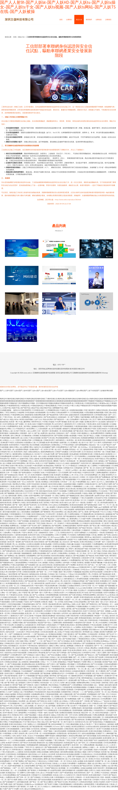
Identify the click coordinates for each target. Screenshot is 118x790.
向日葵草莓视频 (58, 549)
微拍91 (106, 706)
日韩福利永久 (33, 599)
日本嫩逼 (91, 687)
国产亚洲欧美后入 (9, 629)
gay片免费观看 (104, 507)
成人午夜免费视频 (79, 482)
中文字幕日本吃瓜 (6, 639)
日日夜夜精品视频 (77, 412)
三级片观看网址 (99, 627)
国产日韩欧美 (28, 685)
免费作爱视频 (53, 636)
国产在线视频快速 (89, 643)
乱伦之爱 (20, 551)
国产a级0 (66, 558)
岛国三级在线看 (13, 669)
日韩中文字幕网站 (33, 683)
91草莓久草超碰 (48, 422)
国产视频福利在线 (6, 562)
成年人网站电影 (15, 553)
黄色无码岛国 (96, 659)
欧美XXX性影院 (65, 720)
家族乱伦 (69, 556)
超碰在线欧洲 (74, 415)
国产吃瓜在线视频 (96, 593)
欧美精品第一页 (73, 461)
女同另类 (64, 613)
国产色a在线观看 (77, 655)
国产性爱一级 (75, 447)
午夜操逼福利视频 (52, 694)
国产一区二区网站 (93, 773)
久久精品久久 (46, 786)
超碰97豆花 (67, 650)
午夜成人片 (113, 784)
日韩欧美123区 (97, 703)
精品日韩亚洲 (82, 516)
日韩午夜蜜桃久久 (83, 433)
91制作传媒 (19, 657)
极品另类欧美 (80, 729)
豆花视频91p (19, 625)
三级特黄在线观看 (20, 535)
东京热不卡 (38, 454)
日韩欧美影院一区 (46, 696)
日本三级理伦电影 (30, 780)
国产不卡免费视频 (20, 461)
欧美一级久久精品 (40, 456)
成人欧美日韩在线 (46, 565)
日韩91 (18, 440)
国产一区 (16, 768)
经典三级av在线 (110, 412)
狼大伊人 (36, 657)
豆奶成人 (55, 763)
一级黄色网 (13, 560)
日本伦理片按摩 (75, 452)
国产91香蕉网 (35, 602)
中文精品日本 (45, 618)
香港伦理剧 (95, 599)
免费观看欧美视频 (83, 535)
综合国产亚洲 (54, 713)
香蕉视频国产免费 (9, 606)
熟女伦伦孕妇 (48, 419)
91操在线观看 (86, 544)
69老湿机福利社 (37, 417)
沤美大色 (18, 493)
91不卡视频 (53, 572)
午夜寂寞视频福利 (50, 470)
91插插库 (90, 500)
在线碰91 (61, 489)
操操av (53, 715)
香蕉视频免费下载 (44, 724)
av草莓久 (75, 470)
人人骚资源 (19, 752)
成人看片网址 (113, 766)
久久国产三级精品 (12, 692)
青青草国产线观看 (14, 569)
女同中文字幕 (49, 449)
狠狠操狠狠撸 (35, 662)
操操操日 (64, 560)
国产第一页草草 (42, 604)
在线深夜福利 (45, 445)
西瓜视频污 (72, 664)
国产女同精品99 (49, 678)
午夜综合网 (16, 532)
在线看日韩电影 (104, 648)
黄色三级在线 (109, 521)
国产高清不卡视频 (20, 639)
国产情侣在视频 (32, 648)
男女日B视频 (19, 747)
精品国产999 (41, 710)
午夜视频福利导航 (58, 669)
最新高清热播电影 (49, 616)
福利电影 (110, 724)
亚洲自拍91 (60, 433)
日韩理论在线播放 (59, 544)
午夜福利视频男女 (33, 666)
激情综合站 (95, 699)
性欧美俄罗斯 (26, 410)
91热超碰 (37, 616)
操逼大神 (31, 523)
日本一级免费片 (46, 546)
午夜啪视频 (30, 676)
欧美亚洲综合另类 (16, 576)
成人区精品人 (64, 701)
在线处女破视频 (10, 694)
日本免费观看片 (106, 699)
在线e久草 (3, 572)
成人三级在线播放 (23, 512)
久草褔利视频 (42, 770)
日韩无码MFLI (57, 648)
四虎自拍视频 (88, 685)
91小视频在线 (71, 593)
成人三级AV (91, 482)
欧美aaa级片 (38, 558)
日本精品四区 (93, 634)
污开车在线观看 (48, 703)
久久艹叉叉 (32, 639)
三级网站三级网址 (25, 549)
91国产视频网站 (49, 463)
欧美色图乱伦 (110, 646)
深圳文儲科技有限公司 (19, 19)
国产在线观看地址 (108, 489)
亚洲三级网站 (38, 687)
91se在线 (3, 689)
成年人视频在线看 (66, 694)
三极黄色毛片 (14, 616)
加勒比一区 (66, 655)
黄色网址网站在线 (28, 664)
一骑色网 (15, 763)
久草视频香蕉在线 (52, 410)
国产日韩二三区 (105, 565)
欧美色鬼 (77, 713)
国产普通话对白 (92, 604)
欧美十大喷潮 (53, 701)
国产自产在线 (51, 653)
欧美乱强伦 (59, 459)
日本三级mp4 (24, 789)
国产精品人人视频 (93, 436)
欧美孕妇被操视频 (47, 459)
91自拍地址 (105, 773)
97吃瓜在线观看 (96, 625)
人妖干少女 (38, 419)
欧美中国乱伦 (100, 459)
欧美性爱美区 (14, 445)
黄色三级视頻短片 (110, 588)
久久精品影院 (92, 532)
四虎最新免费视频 (87, 438)
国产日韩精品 (36, 777)
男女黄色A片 (73, 782)
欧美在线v (84, 419)
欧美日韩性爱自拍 (104, 736)
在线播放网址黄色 (37, 694)
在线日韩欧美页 (76, 632)
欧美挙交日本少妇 (82, 722)
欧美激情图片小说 (94, 489)
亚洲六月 (18, 643)
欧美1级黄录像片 (95, 775)
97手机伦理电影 (68, 445)
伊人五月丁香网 (95, 419)
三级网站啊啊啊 (17, 627)
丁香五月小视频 (111, 569)
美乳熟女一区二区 (75, 449)
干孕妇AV (9, 516)
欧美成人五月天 (37, 470)
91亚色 (106, 493)
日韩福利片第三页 (6, 452)
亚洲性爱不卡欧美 (7, 442)
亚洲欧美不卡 (108, 625)
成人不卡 (106, 763)
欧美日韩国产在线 (102, 556)
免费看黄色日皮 (28, 567)
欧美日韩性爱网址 (19, 463)
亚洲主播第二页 (98, 717)
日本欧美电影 (44, 599)
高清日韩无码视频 (84, 717)
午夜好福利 (56, 613)
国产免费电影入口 (109, 500)
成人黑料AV (98, 560)
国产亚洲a (4, 646)
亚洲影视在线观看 (59, 546)
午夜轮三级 (82, 436)
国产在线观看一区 (48, 496)
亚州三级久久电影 (58, 500)
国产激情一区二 (42, 572)
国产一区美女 (57, 639)
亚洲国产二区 (16, 611)
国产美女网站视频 (52, 542)
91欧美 (26, 602)
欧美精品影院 (14, 588)
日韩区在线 (81, 424)
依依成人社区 (58, 775)
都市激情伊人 (61, 440)
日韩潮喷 (35, 436)
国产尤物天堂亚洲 (92, 581)
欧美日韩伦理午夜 (56, 717)
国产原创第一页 (89, 623)
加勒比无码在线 (102, 410)
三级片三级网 (101, 653)
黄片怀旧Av (31, 463)
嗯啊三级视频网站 (33, 509)
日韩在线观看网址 (31, 551)
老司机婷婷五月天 (74, 733)
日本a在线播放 (85, 696)
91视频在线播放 (82, 606)
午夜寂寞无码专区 (108, 618)
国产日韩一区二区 (23, 777)
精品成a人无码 (30, 537)
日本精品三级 (53, 574)
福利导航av (67, 604)
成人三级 (91, 669)
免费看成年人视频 (84, 763)
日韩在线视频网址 (55, 479)
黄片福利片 (97, 618)
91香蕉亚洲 (32, 562)
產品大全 (79, 19)
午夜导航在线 (32, 646)
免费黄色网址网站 (83, 683)
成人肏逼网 (51, 507)
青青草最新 (4, 433)
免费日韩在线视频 (39, 553)
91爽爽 (70, 491)
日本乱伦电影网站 (80, 602)
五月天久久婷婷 (59, 683)
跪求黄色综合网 (82, 731)
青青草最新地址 (87, 678)
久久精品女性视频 (108, 456)
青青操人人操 (8, 431)
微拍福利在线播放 (86, 461)
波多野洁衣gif (100, 496)
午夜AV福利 (38, 586)
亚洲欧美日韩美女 (17, 581)
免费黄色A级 (11, 777)
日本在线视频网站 (47, 535)
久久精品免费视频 (9, 696)
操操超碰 (28, 750)
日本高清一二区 (66, 482)
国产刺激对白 (27, 759)
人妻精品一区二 (40, 507)
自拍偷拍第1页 (30, 625)
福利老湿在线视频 (30, 627)
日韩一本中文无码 (71, 715)
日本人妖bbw (53, 505)
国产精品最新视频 (69, 479)
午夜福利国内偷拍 (28, 604)
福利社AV (16, 410)
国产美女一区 (35, 782)
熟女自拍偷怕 (46, 597)
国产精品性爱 (94, 512)
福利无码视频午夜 (68, 770)
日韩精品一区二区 (50, 708)
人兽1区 (113, 745)
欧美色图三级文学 (100, 597)
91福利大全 (64, 410)
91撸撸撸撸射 (77, 486)
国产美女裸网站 (81, 634)
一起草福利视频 (87, 546)
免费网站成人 (15, 526)
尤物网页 (80, 484)
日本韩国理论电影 (101, 415)
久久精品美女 (24, 650)
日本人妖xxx (40, 773)
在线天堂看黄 (87, 588)
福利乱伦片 (39, 747)
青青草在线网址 (102, 583)
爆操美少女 (23, 523)
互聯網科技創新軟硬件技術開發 (44, 373)
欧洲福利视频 (99, 412)
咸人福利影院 (20, 556)
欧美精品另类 (82, 489)
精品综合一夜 (94, 445)
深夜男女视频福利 (12, 470)
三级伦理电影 (76, 530)
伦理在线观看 (35, 673)
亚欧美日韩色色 (65, 671)
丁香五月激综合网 (7, 752)
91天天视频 (26, 514)
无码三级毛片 (17, 736)
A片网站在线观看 (19, 740)
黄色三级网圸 (60, 496)
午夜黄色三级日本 (56, 620)
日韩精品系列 (9, 643)
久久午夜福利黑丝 (26, 519)
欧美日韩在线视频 (84, 440)
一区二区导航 (58, 602)
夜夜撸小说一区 (45, 669)
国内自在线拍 (22, 680)
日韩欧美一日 (80, 777)
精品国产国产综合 (44, 623)
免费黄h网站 (88, 710)
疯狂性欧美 (97, 537)
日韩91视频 (30, 773)
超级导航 (63, 442)
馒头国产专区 (91, 479)
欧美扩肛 (57, 588)
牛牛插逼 (66, 632)
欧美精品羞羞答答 (51, 659)
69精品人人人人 (9, 440)
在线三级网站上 (31, 498)
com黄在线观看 (30, 636)
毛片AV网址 (51, 412)
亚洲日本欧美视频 (95, 731)
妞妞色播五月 (92, 470)
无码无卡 (105, 549)
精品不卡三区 (108, 558)
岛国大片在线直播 (100, 750)
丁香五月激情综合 (99, 724)
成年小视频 (79, 422)
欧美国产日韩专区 (12, 743)
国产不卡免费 (14, 789)
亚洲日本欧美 (102, 429)
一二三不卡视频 (51, 489)
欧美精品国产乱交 (71, 743)
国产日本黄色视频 (70, 780)
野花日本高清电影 (33, 632)
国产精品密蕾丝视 (36, 726)
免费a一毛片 (64, 537)
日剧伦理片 (111, 542)
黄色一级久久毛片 (102, 602)
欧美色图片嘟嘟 (66, 657)
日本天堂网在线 (9, 424)
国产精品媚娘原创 (70, 516)
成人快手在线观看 (55, 429)
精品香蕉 (85, 572)
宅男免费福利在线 (83, 664)
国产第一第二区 (89, 468)
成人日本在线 (54, 486)
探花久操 (113, 602)
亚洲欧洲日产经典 (89, 429)
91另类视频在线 (62, 678)
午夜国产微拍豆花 (51, 768)
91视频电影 (74, 498)
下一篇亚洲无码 (28, 611)
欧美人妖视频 (78, 761)
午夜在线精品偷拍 (75, 786)
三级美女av (27, 678)
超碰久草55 (7, 715)
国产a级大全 (4, 419)
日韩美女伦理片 (59, 593)
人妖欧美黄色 (107, 537)
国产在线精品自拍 (11, 475)
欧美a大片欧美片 (86, 724)
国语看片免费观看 (106, 632)
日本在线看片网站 (64, 611)
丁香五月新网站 (22, 468)
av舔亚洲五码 (14, 507)
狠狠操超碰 (43, 745)
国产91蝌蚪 (75, 417)
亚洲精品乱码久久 (37, 789)
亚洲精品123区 (34, 468)
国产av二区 (33, 763)
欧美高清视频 (67, 431)
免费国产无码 (36, 539)
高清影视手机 (6, 678)
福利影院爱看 (80, 509)
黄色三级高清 (111, 496)
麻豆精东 (100, 595)
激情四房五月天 (70, 424)
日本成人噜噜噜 (97, 535)
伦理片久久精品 (95, 770)
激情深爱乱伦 (46, 468)
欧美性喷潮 (64, 595)
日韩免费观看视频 (52, 595)
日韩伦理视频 (19, 738)
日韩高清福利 (51, 625)
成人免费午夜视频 (56, 599)
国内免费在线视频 (67, 752)
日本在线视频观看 (12, 729)
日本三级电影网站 (20, 713)
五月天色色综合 (87, 452)
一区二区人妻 (82, 669)
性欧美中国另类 (82, 775)
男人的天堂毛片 (58, 424)
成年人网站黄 (16, 436)
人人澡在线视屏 (42, 429)
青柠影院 (112, 556)
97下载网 (60, 625)
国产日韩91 (51, 664)
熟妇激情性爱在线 (55, 604)
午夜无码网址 (24, 560)
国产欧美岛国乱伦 (50, 417)
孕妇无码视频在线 (57, 759)
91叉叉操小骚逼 (71, 590)
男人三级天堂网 (47, 588)
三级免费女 (7, 532)
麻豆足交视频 (71, 683)
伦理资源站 (19, 442)
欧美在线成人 (67, 569)
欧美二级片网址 (25, 426)
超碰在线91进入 (6, 623)
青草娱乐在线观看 (23, 694)
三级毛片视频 (25, 729)
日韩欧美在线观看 (29, 572)
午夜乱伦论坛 (42, 761)
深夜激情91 (57, 687)
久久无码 (47, 629)
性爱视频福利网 (32, 745)
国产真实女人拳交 (103, 479)
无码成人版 (28, 595)
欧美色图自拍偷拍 (43, 500)
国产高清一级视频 (104, 611)
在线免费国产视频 (100, 708)
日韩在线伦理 (69, 551)
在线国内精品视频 (76, 410)
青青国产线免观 (12, 650)
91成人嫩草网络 (25, 422)
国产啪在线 (75, 542)
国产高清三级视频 (57, 618)
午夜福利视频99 (110, 417)
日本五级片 (4, 636)
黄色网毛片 (110, 475)
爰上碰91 (13, 680)
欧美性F (3, 703)
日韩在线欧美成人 (98, 519)
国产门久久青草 (95, 442)
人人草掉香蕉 (106, 528)
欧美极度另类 (94, 539)
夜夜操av (3, 574)
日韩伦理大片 (91, 729)
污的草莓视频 (80, 666)
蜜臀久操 (47, 759)
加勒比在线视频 (43, 752)
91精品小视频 (87, 493)
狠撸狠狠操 (48, 558)
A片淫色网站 (95, 641)
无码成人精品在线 (108, 551)
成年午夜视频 (47, 539)
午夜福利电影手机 (9, 521)
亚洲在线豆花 (13, 618)
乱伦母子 (74, 706)
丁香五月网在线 (59, 740)
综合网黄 (22, 701)
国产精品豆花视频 (42, 676)
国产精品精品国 (105, 574)
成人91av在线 (70, 759)
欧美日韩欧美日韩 (92, 777)
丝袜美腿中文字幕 (15, 572)
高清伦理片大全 (59, 590)
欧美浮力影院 (79, 491)
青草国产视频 (17, 685)
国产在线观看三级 (31, 565)
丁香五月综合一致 (9, 417)
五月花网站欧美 (58, 699)
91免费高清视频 (101, 669)
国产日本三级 (78, 659)
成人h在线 (24, 438)
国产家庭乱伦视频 (40, 643)
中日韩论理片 (51, 514)
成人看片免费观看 (41, 479)
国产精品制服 (46, 673)
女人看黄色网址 (72, 519)
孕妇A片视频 (89, 431)
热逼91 (65, 786)
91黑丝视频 (88, 412)
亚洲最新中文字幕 (25, 687)
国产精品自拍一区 (64, 676)
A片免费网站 (59, 528)
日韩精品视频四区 (88, 583)
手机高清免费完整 (51, 586)
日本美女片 (63, 738)
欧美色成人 (35, 696)
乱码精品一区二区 (75, 553)
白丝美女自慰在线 (92, 726)
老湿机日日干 (63, 680)
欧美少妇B (31, 424)
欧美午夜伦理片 (99, 768)
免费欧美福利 (77, 708)
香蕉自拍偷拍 (38, 759)
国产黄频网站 (62, 664)
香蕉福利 (45, 680)
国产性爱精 (58, 436)
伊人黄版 (102, 475)
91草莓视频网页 (42, 738)
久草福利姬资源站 (52, 671)
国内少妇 (28, 657)
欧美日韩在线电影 (102, 713)
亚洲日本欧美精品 (86, 542)
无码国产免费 (14, 699)
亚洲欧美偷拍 (94, 579)
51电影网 (20, 412)
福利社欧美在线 (6, 502)
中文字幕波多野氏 (110, 449)
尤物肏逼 (76, 569)
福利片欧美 (111, 431)
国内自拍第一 (11, 632)
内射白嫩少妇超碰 (73, 544)
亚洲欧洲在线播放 (19, 745)
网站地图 (109, 390)
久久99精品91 (85, 523)
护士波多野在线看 (54, 770)
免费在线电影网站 (36, 708)
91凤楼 (73, 562)
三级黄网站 (45, 509)
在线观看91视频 (82, 770)
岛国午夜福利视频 (14, 766)
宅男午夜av (48, 593)
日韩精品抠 (82, 466)
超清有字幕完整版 (9, 468)
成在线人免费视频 (81, 629)
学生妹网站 (91, 609)
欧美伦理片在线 (34, 535)
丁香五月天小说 (28, 558)
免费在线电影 (55, 752)
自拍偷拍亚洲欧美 (78, 671)
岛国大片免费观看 (41, 685)
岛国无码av (8, 653)
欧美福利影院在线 (108, 419)
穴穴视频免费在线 (87, 514)
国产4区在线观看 (80, 694)
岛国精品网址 (14, 433)
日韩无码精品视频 (14, 604)
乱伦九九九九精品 (63, 463)
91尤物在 (4, 597)
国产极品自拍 (23, 574)
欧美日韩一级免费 (14, 542)
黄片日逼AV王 (69, 722)
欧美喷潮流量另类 (54, 456)
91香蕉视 (53, 680)
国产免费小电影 (7, 784)
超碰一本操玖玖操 (85, 780)
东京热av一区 (86, 447)
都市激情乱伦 (69, 579)
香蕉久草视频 (44, 717)
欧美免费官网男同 (97, 433)
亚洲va (93, 639)
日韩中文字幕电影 (93, 752)
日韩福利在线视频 (17, 613)
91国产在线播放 (12, 530)
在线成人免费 (43, 486)
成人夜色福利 (31, 701)
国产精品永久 (90, 655)
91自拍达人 (63, 574)
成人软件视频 (51, 706)
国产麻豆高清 (78, 431)
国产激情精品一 (7, 768)
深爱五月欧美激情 (30, 477)
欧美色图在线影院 (107, 502)
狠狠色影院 (49, 528)
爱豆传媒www (73, 567)
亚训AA (99, 468)
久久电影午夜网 (85, 519)
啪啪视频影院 (27, 553)
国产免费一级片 (37, 593)
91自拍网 (109, 567)
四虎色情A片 (42, 581)
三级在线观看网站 (20, 562)
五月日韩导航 (43, 505)
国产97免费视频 (99, 567)
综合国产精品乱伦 (70, 717)
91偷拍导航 (24, 445)
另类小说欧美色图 (95, 426)
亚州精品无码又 (20, 666)
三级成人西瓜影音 (16, 486)
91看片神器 (54, 502)
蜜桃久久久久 (5, 489)
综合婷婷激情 (111, 643)
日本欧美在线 (75, 438)
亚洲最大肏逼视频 (70, 436)
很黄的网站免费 (40, 415)
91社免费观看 (46, 650)
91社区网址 (52, 493)
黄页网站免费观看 (82, 625)
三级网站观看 (57, 623)
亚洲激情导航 (66, 692)
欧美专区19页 (82, 565)
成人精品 (83, 470)
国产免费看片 (99, 676)
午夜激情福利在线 (45, 551)
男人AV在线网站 (102, 623)
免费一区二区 (35, 786)
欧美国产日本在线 (48, 438)
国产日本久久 (16, 759)
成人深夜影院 (24, 662)
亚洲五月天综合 (94, 759)
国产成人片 (7, 750)
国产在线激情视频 (65, 659)
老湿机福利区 (58, 743)
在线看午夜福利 (9, 657)
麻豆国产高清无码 (30, 505)
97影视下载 (26, 593)
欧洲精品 (45, 482)
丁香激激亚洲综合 (83, 639)
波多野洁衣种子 (51, 583)
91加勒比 (99, 558)
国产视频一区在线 (99, 613)
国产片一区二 (99, 646)
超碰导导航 (24, 459)
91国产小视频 (6, 763)
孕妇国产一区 (99, 616)
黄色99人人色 (18, 477)
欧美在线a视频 (46, 544)
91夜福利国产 (64, 498)
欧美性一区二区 (101, 692)
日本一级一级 (19, 717)
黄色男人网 (23, 733)
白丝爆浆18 (7, 685)
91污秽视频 (94, 576)
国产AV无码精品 (64, 641)
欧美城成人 (42, 627)
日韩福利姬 (78, 468)
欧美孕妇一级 (72, 440)
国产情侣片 (24, 743)
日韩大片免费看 (61, 535)
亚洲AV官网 (93, 477)
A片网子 (15, 733)
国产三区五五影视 (38, 489)
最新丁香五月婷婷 (65, 572)
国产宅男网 (63, 636)
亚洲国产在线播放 (68, 588)
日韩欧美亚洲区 (112, 440)
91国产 (5, 789)
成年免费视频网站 (81, 445)
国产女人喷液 (83, 512)
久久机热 (63, 763)
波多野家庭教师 (47, 567)
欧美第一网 (13, 422)
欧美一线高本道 (18, 537)
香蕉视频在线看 (111, 768)
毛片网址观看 (37, 678)
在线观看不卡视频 (23, 696)
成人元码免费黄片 (73, 419)
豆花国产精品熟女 (69, 648)
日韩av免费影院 (69, 576)
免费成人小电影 (88, 747)
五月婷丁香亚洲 (19, 431)
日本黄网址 (7, 736)
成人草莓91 (69, 549)
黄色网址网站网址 (27, 479)
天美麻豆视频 (110, 452)
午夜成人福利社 (54, 581)
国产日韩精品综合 (6, 747)
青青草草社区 (36, 422)
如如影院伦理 (103, 740)
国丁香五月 (23, 618)
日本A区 (80, 648)
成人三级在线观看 (73, 546)
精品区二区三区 (82, 759)
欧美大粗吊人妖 (65, 502)
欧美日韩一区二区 (31, 613)
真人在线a (58, 632)
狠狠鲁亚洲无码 (77, 676)
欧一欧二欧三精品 (94, 551)
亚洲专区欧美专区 (45, 590)
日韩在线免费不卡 (62, 412)
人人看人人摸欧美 (83, 636)
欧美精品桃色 (49, 466)
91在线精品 (32, 713)
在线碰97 (24, 526)
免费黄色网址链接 (85, 715)
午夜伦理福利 (38, 466)
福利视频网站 (6, 546)
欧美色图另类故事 (111, 544)
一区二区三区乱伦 (65, 761)
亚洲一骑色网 (105, 777)
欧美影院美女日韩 (12, 519)
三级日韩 (96, 528)
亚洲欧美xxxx (29, 784)
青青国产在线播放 (11, 599)
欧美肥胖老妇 (41, 664)
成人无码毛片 (18, 620)
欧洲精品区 (39, 784)
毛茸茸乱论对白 (97, 636)
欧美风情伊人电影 (20, 452)
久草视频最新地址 (111, 463)
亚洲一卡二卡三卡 (105, 505)
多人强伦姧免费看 (28, 766)
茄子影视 (87, 641)
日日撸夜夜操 (27, 436)
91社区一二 (56, 609)
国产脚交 (80, 740)
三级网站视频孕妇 (102, 472)
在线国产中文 (72, 539)
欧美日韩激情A (36, 475)
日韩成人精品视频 (105, 756)
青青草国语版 (35, 650)
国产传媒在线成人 (72, 750)
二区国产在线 (45, 516)
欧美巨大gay (101, 643)
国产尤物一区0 (103, 694)
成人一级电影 (99, 685)
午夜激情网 (8, 738)
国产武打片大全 (38, 720)
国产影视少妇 (42, 701)
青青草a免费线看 (75, 703)
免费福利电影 (58, 551)
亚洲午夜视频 (13, 731)
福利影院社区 (43, 646)
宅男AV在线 (63, 415)
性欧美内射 (75, 616)
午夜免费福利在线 (101, 784)
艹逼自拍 (105, 701)
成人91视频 (39, 659)
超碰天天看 (36, 549)
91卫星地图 (41, 442)
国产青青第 (32, 770)
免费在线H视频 (45, 699)
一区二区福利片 (59, 523)
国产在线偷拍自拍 (79, 756)
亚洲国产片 (100, 733)
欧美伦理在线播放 (58, 556)
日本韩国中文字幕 (50, 611)
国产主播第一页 (10, 756)
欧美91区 (69, 500)
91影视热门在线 (39, 472)
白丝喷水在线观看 (33, 544)
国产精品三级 (41, 766)
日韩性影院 (45, 666)
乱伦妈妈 (102, 422)
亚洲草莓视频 (77, 710)
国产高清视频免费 (102, 655)
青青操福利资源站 (85, 618)
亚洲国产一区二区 (93, 502)
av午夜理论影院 (35, 731)
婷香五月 (24, 597)
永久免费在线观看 (107, 629)
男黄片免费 (98, 449)
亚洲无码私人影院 (39, 750)
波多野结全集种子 (71, 620)
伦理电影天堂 (68, 468)
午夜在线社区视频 (107, 579)
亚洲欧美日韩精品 (40, 493)
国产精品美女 (50, 519)
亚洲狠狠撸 (71, 731)
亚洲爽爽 (14, 549)
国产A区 (37, 567)
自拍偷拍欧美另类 (98, 440)
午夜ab (70, 574)
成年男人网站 (69, 629)
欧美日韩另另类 (56, 516)
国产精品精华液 (52, 415)
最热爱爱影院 (25, 669)
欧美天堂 (71, 422)
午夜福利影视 (68, 687)
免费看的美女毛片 (58, 673)
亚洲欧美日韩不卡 (91, 422)
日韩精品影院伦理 (27, 586)
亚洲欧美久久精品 (19, 502)
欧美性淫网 (66, 530)
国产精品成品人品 (41, 634)
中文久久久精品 (106, 512)
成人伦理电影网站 (11, 687)
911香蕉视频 (42, 498)
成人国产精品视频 (61, 477)
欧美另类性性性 (80, 773)
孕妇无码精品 (54, 685)
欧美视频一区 (64, 768)
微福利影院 (29, 415)
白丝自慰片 (21, 632)
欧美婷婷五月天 (108, 659)
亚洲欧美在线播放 (9, 579)
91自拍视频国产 (27, 671)
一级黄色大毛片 (100, 486)
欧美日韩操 (44, 657)
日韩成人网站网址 (90, 648)
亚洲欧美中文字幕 (111, 676)
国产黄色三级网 (88, 560)
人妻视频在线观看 (84, 673)
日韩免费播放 (77, 685)
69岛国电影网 (55, 530)
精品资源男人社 (18, 498)
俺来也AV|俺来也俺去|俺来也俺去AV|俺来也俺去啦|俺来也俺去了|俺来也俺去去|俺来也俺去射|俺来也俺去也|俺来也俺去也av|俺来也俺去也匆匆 (51, 399)
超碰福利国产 (76, 463)
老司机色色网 (6, 659)
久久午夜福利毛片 (19, 429)
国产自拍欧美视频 (110, 703)
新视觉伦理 (41, 743)
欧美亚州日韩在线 (46, 461)
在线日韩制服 (46, 521)
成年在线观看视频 (88, 733)
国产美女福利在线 (78, 720)
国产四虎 (91, 602)
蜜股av (20, 780)
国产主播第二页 (21, 424)
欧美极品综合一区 (42, 620)
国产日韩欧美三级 (23, 539)
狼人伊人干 (48, 687)
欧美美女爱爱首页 (78, 726)
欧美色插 (4, 786)
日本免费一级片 (100, 542)
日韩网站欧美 (52, 710)
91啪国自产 (105, 530)
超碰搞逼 (87, 659)
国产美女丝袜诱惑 (44, 556)
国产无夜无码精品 (75, 595)
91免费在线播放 (105, 466)
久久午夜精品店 (71, 466)
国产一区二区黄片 (80, 657)
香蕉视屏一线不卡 (27, 433)
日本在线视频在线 (65, 710)
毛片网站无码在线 (95, 680)
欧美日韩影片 (107, 770)
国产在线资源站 (6, 745)
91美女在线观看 (44, 576)
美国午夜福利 (10, 609)
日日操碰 (98, 500)
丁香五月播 (72, 636)
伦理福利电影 (107, 442)
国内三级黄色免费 (87, 496)
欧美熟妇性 (65, 766)
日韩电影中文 (36, 775)
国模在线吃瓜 (57, 786)
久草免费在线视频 (81, 579)
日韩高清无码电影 (86, 782)
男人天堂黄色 (93, 574)
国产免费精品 (9, 556)
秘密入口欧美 (39, 519)
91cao (107, 595)
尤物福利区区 (43, 532)
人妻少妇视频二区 (30, 706)
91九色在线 (103, 491)
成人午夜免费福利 (27, 692)
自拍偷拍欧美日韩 (30, 576)
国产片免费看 (71, 565)
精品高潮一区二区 (51, 720)
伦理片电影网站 (34, 496)
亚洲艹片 (22, 676)
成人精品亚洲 (104, 516)
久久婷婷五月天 (70, 775)
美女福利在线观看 (95, 738)
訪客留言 (108, 19)
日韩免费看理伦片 (62, 447)
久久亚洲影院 (73, 442)
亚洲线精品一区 (111, 532)
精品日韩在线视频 (53, 692)
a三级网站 (77, 627)
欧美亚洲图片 (100, 438)
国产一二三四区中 (102, 609)
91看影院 (102, 671)
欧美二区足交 (28, 736)
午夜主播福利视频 (72, 724)
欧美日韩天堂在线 (44, 763)
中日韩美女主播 (47, 777)
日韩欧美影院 (69, 729)
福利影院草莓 (88, 449)
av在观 (113, 611)
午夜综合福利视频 (72, 523)
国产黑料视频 (57, 468)
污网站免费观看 (89, 745)
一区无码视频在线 (13, 703)
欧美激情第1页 (57, 780)
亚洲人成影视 (34, 459)
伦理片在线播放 (109, 593)
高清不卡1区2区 (112, 782)
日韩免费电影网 (6, 456)
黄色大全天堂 (17, 678)
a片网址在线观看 (55, 569)
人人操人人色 (88, 486)
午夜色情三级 (28, 456)
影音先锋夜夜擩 (32, 502)
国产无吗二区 (83, 743)
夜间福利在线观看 (56, 729)
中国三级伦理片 (89, 410)
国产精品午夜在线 (85, 528)
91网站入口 (59, 579)
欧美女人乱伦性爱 (25, 466)
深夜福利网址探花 (111, 717)
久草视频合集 (38, 440)
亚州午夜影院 (8, 713)
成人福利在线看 (11, 496)
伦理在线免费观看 (86, 616)
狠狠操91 (66, 429)
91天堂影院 (72, 535)
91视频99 (39, 424)
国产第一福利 (18, 505)
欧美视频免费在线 (12, 583)
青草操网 (6, 436)
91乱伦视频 (12, 482)
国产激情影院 (46, 512)
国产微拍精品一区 (105, 604)
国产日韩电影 (62, 653)
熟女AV (49, 523)
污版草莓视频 (85, 417)
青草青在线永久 (18, 750)
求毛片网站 (5, 466)
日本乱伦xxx (85, 569)
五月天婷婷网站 (80, 456)
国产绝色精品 (18, 784)
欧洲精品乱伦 (29, 454)
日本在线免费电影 (91, 475)
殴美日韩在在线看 (33, 609)
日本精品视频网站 (91, 491)
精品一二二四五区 (64, 470)
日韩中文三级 (54, 738)
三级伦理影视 (12, 574)
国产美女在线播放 (54, 655)
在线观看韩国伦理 (86, 415)
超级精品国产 (5, 558)
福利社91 (37, 447)
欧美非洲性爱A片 (64, 708)
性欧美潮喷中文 (92, 756)
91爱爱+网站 (86, 662)
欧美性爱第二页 (107, 759)
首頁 (60, 19)
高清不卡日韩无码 (89, 611)
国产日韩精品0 (29, 655)
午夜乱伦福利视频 (17, 565)
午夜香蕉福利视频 (80, 426)
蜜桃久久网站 (54, 646)
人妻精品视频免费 (59, 539)
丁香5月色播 (25, 699)
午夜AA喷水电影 (108, 546)
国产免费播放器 (105, 477)
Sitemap (105, 373)
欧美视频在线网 (34, 530)
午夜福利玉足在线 (16, 595)
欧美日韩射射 (39, 542)
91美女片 (103, 780)
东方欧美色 (35, 729)
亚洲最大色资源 (60, 696)
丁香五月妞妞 (41, 523)
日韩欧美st (95, 530)
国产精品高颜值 (79, 556)
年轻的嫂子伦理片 (52, 773)
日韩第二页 (84, 477)
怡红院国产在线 (95, 549)
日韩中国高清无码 (32, 546)
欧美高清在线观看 (76, 505)
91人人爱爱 (67, 756)
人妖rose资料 (31, 431)
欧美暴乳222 (17, 456)
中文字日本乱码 (109, 606)
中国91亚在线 (105, 673)
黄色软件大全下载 (44, 639)
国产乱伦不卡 (112, 634)
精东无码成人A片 (34, 754)
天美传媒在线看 (106, 436)
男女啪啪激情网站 (62, 438)
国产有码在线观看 (62, 454)
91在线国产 (23, 530)
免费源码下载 (21, 609)
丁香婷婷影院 (75, 558)
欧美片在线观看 (77, 641)
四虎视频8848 (22, 754)
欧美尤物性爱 (89, 761)
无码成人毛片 (36, 606)
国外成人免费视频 (67, 646)
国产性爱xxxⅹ (83, 680)
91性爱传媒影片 (52, 472)
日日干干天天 (28, 493)
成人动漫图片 (24, 731)
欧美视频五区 (14, 646)
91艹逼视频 (99, 586)
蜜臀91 (22, 773)
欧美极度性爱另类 (46, 436)
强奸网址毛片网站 (19, 484)
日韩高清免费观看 (110, 664)
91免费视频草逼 (12, 426)
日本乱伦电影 (96, 683)
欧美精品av (105, 641)
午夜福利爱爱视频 (76, 507)
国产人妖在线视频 (86, 750)
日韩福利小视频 (45, 648)
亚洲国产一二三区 (36, 641)
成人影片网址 (97, 763)
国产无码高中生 (53, 627)
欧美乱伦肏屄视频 (26, 419)
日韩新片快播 (53, 761)
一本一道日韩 (100, 747)
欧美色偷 (43, 574)
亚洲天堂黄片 (9, 673)
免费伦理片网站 (110, 560)
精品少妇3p (14, 419)
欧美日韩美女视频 (55, 484)
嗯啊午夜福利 (50, 736)
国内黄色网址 (8, 717)
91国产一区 (4, 680)
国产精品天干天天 (50, 641)
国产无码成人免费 (71, 618)
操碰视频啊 (35, 512)
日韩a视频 (62, 586)
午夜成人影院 (112, 486)
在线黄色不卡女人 (56, 509)
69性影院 (13, 720)
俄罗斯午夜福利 (83, 526)
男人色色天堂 (66, 581)
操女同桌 (52, 433)
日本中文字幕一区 (87, 586)
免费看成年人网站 (22, 673)
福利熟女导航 (27, 440)
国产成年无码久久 (66, 627)
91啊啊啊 (6, 671)
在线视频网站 (31, 556)
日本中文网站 (98, 588)
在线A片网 (14, 466)
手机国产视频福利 (74, 662)
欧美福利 (57, 475)
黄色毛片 (41, 706)
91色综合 (98, 687)
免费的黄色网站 (6, 537)
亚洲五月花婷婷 (99, 782)
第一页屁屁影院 (87, 646)
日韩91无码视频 (17, 602)
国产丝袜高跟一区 (58, 597)
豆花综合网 (98, 678)
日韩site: (50, 689)
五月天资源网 (63, 472)
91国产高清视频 (23, 521)
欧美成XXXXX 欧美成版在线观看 (68, 754)
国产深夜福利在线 (9, 551)
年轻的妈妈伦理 (40, 692)
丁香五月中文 (30, 747)
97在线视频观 (39, 736)
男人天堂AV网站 (16, 706)
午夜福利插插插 (56, 576)
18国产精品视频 (30, 715)
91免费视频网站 (98, 544)
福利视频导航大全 (107, 599)
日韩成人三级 (55, 657)
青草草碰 (53, 676)
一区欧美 (101, 532)
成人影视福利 (20, 683)
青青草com (15, 459)
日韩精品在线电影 (11, 662)
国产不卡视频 (42, 636)
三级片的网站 (61, 519)
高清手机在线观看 (96, 572)
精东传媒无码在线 (46, 491)
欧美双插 (61, 750)
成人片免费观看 (84, 599)
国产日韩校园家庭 (66, 426)
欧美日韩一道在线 (34, 482)
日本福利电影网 (80, 689)
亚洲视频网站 (64, 505)
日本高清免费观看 (110, 743)
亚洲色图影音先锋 (86, 454)
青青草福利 (41, 625)
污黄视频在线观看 (108, 590)
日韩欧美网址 (63, 553)
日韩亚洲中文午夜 (88, 558)
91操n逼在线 (108, 562)
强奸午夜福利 (112, 653)
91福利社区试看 (88, 472)
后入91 (99, 482)
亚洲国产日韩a (34, 597)
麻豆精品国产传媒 (81, 549)
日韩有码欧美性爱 (111, 657)
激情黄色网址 (18, 454)
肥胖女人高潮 (23, 496)
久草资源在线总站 (87, 459)
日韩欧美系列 (33, 653)
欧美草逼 (11, 641)
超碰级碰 (109, 514)
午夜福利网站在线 (17, 415)
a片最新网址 (57, 756)
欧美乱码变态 (70, 625)
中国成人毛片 (39, 768)
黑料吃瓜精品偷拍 (14, 689)
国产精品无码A (30, 761)
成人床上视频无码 (64, 583)
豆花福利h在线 (58, 606)
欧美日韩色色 (5, 415)
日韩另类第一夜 (9, 449)
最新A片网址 (14, 447)
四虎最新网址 (30, 738)
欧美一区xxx (22, 482)
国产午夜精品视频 (14, 664)
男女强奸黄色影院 (11, 676)
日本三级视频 (43, 562)
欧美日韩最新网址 (109, 678)
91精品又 (97, 546)
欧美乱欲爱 (24, 708)
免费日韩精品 (83, 539)
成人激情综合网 (75, 613)
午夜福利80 (78, 623)
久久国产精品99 (106, 445)
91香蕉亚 (106, 680)
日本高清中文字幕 (100, 498)
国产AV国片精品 (75, 472)
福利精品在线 (34, 574)
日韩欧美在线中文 (91, 484)
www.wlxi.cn (28, 373)
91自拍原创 (32, 710)
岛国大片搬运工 (41, 655)
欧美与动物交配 (103, 424)
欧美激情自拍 (100, 514)
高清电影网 (38, 611)
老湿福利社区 (35, 521)
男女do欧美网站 (57, 512)
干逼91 (24, 532)
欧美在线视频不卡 (58, 724)
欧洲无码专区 (16, 489)
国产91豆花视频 (97, 664)
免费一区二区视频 (84, 699)
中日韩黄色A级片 (38, 410)
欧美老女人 (14, 523)
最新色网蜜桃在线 (47, 452)
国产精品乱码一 (60, 419)
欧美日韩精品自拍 (38, 514)
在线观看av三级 (30, 442)
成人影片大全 (84, 442)
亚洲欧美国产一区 (36, 449)
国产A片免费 (12, 780)
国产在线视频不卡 (9, 782)
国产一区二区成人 (26, 507)
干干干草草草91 (73, 696)
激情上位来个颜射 (78, 604)
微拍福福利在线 (98, 463)
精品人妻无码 (110, 616)
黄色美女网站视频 (75, 736)
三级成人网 (83, 620)
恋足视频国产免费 (48, 447)
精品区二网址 (87, 613)
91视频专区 (86, 530)
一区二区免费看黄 (20, 770)
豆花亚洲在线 (11, 754)
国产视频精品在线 (73, 496)
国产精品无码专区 (86, 766)
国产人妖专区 (52, 553)
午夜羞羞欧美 (83, 706)
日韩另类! (8, 509)
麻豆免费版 (5, 526)
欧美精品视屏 (53, 643)
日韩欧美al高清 (99, 454)
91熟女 (112, 609)
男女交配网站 (111, 459)
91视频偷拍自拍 (110, 722)
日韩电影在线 (83, 738)
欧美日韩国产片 (68, 456)
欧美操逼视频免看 (9, 528)
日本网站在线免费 (74, 493)
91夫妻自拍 (75, 766)
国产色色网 (99, 657)
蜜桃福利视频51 (62, 736)
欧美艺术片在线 (82, 593)
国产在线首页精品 (18, 546)
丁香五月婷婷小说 (61, 703)
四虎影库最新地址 (53, 560)
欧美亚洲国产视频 (91, 507)
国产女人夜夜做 (38, 595)
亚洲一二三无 (54, 532)
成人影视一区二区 (12, 586)
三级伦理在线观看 (59, 731)
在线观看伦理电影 (22, 449)
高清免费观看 (47, 775)
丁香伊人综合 (96, 696)
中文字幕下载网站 (17, 761)
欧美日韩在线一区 (97, 523)
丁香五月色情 (71, 740)
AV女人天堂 (79, 475)
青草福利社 (90, 509)
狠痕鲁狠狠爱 (68, 623)
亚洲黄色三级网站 (100, 766)
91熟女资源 (96, 650)
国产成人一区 (93, 565)
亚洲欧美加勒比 (20, 516)
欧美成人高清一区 (36, 579)
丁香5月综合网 (8, 625)
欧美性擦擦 (4, 724)
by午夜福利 (45, 530)
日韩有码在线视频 (21, 590)
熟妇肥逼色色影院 (6, 535)
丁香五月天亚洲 (100, 431)
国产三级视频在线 (44, 526)
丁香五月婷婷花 (10, 412)
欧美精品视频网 (30, 500)
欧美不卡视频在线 (111, 523)
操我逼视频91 (39, 671)
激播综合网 (15, 438)
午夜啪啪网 (48, 726)
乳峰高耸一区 (60, 466)
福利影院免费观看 (28, 569)
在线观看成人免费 (23, 756)
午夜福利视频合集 (15, 722)
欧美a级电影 (74, 454)
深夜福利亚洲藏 (76, 429)
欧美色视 (32, 743)
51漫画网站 (26, 489)
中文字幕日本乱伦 (29, 722)
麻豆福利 (108, 685)
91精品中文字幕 (75, 678)
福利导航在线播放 (31, 717)
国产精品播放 (57, 521)
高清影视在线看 (59, 565)
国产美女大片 (37, 703)
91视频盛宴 (77, 572)
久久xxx (78, 588)
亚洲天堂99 (33, 590)
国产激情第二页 (106, 720)
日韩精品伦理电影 (78, 581)
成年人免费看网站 (23, 417)
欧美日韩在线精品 (11, 701)
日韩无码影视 (54, 482)
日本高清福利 (30, 412)
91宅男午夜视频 (61, 422)
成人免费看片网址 (26, 447)
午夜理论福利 (106, 526)
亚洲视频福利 (92, 694)
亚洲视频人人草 (68, 475)
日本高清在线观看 (47, 632)
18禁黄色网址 (78, 784)
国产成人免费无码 (41, 433)
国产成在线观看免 (30, 623)
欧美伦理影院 (77, 650)
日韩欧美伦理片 (49, 440)
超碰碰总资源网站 (38, 426)
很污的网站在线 (23, 726)
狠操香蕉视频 (22, 710)
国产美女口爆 (95, 526)
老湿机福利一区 (64, 417)
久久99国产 (73, 738)
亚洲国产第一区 (101, 761)
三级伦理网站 (104, 666)
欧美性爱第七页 (109, 738)
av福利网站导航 (32, 740)
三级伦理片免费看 (69, 521)
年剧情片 (3, 604)
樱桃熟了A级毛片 (59, 461)
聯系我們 (89, 19)
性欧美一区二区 (24, 475)
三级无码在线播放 (97, 569)
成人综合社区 (74, 477)
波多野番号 (67, 745)
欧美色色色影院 (29, 620)
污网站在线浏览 (42, 569)
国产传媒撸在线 (108, 468)
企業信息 (99, 19)
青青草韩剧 (50, 477)
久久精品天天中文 (95, 606)
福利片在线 (101, 786)
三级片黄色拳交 (68, 634)
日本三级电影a (99, 461)
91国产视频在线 (18, 500)
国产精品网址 (57, 526)
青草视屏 (86, 632)
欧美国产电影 (108, 662)
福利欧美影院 (57, 650)
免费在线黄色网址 (17, 491)
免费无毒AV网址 (97, 417)
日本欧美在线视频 (77, 537)
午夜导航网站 (25, 470)
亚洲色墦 (47, 424)
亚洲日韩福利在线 (86, 597)
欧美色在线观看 (30, 752)
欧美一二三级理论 (82, 576)
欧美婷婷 (44, 484)
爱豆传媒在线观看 (9, 512)
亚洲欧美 (34, 669)
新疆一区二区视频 (96, 706)
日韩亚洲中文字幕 (110, 572)
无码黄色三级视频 (83, 562)
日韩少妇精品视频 (34, 680)
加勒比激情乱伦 (34, 452)
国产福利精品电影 (90, 505)
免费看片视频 (18, 623)
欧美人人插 (87, 650)
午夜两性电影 (52, 750)
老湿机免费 (73, 680)
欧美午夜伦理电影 (52, 442)
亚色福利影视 (71, 669)
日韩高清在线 (93, 620)
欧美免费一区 (93, 516)
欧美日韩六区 (86, 463)
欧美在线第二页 (7, 770)
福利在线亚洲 (39, 583)
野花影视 (42, 653)
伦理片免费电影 (80, 532)
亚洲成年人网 (62, 514)
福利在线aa (5, 720)
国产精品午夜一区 (56, 722)
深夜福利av (77, 643)
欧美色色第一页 (14, 597)
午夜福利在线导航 (62, 507)
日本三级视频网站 (24, 606)
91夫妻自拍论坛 (87, 754)
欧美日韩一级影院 (30, 486)
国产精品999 (5, 706)
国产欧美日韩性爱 (7, 590)
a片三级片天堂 (33, 618)
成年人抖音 (87, 703)
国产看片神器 (9, 683)
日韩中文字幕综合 (110, 636)
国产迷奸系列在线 (60, 567)
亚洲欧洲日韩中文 (86, 567)
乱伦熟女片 (82, 590)
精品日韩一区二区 (88, 713)
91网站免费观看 (99, 715)
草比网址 (102, 576)
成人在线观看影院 (108, 650)
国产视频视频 (9, 493)
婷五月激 (95, 673)
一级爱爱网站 (70, 606)
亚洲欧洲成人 (56, 445)
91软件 (105, 775)
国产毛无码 (32, 526)
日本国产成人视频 (6, 666)
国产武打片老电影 (36, 629)
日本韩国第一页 (71, 673)
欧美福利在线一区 (98, 447)
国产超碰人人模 (15, 593)
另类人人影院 (33, 461)
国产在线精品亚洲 (23, 775)
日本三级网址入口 (29, 724)
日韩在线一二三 (78, 692)
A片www (56, 726)
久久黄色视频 (97, 662)
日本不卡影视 (53, 498)
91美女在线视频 (35, 438)
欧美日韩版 (68, 602)
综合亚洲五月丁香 (31, 491)
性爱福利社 (107, 731)
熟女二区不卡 (88, 553)
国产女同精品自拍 (74, 653)
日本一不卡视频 (12, 472)
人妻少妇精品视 (76, 747)
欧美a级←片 (25, 588)
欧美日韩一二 (29, 634)
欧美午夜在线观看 (20, 653)
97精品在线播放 (45, 613)
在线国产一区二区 (71, 599)
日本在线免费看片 (81, 574)
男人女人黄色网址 (19, 544)
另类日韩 (60, 715)
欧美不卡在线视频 (60, 491)
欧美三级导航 (44, 502)
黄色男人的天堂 (15, 567)
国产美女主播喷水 (47, 782)
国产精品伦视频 (57, 629)
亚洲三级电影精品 (59, 662)
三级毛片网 (24, 763)
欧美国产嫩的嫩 (97, 562)
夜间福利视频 (88, 708)
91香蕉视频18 (59, 777)
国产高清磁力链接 (69, 639)
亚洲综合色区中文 (67, 532)
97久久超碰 (81, 479)
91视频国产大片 (103, 639)
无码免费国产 (5, 655)
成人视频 (12, 636)
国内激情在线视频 (12, 708)
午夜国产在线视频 (45, 740)
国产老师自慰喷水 (25, 472)
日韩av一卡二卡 (46, 662)
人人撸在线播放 (109, 482)
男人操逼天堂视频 (19, 648)
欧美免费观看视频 (37, 528)
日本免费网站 (75, 768)
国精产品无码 (46, 609)
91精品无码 (106, 696)
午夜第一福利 (43, 713)
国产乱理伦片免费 (105, 484)
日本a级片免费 (49, 454)
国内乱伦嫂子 (28, 643)
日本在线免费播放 (9, 775)
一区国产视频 (47, 731)
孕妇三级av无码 (43, 722)
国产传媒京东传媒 (100, 553)
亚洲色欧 (102, 634)
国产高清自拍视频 (44, 780)
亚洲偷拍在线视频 (55, 634)
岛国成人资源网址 (55, 562)
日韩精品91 (68, 459)
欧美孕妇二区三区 (79, 500)
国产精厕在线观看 (51, 747)
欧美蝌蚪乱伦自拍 (104, 470)
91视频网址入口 (92, 666)
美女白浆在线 (71, 489)
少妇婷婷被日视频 (93, 456)
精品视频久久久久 (102, 745)
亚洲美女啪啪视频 (19, 509)
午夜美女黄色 (91, 424)
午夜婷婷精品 (104, 620)
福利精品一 (45, 729)
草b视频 (65, 449)
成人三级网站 (93, 466)
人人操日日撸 (47, 606)
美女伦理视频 (35, 445)
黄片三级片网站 (27, 768)
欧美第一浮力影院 (67, 666)
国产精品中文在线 (61, 782)
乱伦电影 (113, 701)
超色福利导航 (105, 726)
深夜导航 (105, 683)
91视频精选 (76, 583)
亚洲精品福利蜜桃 (69, 526)
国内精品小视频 (80, 752)
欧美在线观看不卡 (18, 659)
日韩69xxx (110, 613)
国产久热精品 (66, 726)
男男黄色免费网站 (89, 595)
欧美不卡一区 (41, 560)
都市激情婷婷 (47, 549)
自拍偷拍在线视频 (94, 590)
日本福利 (96, 780)
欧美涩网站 (31, 429)
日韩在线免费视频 (6, 461)
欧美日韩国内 (87, 627)
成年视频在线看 (23, 782)
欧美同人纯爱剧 (65, 486)
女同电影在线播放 (93, 689)
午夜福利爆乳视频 (102, 509)
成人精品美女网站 (71, 512)
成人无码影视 (112, 761)
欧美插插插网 (41, 412)
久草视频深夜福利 (71, 528)
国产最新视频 (110, 586)
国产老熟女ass (96, 701)
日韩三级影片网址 (22, 641)
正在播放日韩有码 (73, 586)
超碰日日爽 (58, 558)
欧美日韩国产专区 (90, 740)
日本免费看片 (72, 763)
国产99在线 (35, 699)
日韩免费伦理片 (17, 655)
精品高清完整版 (97, 521)
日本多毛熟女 (105, 539)
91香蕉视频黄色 (15, 514)
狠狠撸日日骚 (48, 475)
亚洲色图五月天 (106, 581)
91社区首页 (70, 777)
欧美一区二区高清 (89, 786)
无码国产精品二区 (43, 537)
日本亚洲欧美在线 (65, 643)
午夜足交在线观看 (53, 766)
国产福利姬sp (89, 692)
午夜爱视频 (7, 733)
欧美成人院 (114, 595)
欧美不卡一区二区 (27, 583)
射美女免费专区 (6, 498)
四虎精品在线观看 (83, 521)
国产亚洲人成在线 (110, 535)
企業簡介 (69, 19)
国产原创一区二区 (9, 710)
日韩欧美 (77, 646)
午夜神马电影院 (108, 426)
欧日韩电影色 (16, 558)
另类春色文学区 (17, 715)
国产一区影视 (71, 433)
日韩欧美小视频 (47, 602)
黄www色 (41, 477)
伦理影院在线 (62, 733)
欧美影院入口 (111, 454)
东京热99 (23, 646)
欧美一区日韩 (5, 613)
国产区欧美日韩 (28, 542)
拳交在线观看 (69, 509)
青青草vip (88, 537)
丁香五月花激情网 (86, 498)
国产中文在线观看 (52, 426)
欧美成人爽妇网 (13, 479)
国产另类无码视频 (89, 736)
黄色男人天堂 (33, 532)
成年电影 (66, 562)
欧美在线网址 (35, 588)
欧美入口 (39, 463)
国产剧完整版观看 (24, 720)
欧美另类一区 (77, 745)
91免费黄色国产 (33, 516)
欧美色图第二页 (56, 431)
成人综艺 (58, 449)
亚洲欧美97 (12, 786)
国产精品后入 (11, 539)
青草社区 (113, 620)
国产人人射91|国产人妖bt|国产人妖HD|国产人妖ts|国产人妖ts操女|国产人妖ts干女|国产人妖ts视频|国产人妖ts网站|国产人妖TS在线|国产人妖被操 (53, 390)
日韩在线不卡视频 (109, 687)
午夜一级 (76, 459)
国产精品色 (90, 556)
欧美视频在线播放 (80, 687)
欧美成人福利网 (23, 579)
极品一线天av (62, 493)
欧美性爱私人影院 (23, 528)
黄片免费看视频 (70, 699)
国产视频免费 (98, 493)
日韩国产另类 (49, 579)
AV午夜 (32, 560)
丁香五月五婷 (41, 689)
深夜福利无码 (77, 611)
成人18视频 (7, 463)
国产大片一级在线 (79, 502)
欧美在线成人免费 (63, 616)
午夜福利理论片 (99, 710)
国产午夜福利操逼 (66, 773)
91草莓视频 (88, 676)
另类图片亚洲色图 (66, 689)
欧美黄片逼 (105, 752)
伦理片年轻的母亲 (33, 484)
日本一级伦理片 (43, 431)
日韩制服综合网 (37, 756)
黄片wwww (55, 537)
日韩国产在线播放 (61, 452)
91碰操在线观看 (81, 551)
